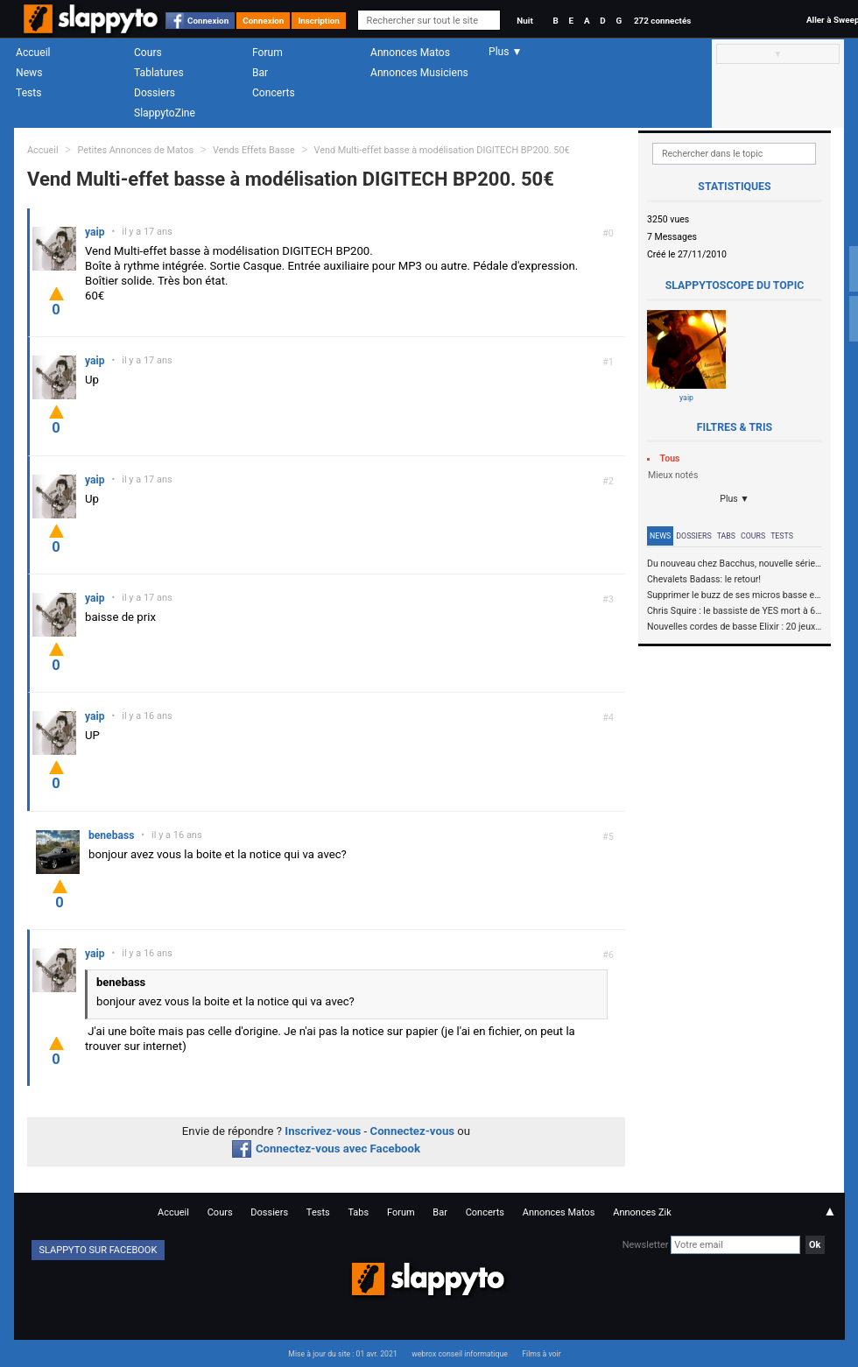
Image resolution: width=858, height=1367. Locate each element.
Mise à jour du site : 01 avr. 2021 (342, 1353)
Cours (148, 52)
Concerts (273, 93)
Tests (28, 93)
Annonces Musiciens (419, 73)
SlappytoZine (164, 113)
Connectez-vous (412, 1131)
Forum (267, 52)
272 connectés (662, 20)
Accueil (33, 52)
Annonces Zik (642, 1212)
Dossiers (154, 93)
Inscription (319, 20)
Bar (260, 73)
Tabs (726, 536)
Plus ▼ (734, 498)
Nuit (524, 20)
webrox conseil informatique (459, 1353)
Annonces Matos (410, 52)
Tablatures (159, 73)
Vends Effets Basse (254, 150)
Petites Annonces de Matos (135, 150)
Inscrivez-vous (323, 1131)
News (29, 73)
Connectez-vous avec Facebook (326, 1148)
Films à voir (541, 1353)
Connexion (208, 20)
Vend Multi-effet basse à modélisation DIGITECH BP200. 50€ (442, 150)
